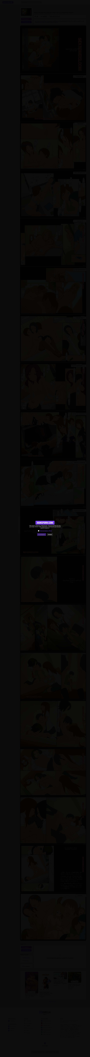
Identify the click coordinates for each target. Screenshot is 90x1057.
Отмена (50, 534)
